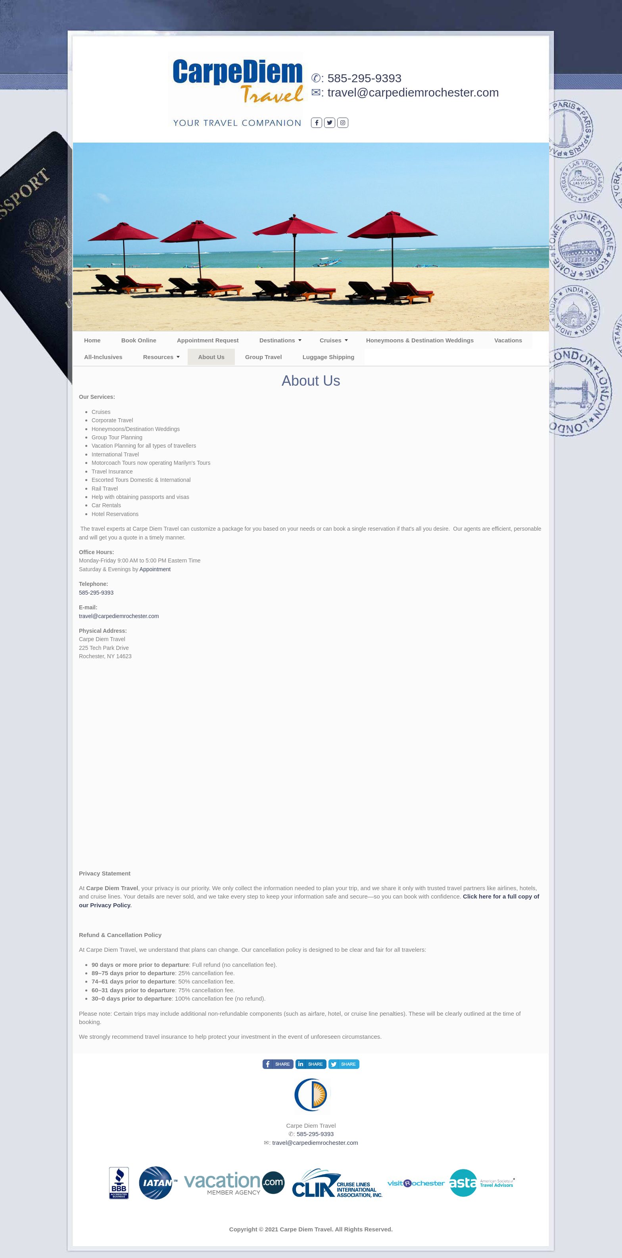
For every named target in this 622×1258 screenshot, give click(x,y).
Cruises (331, 340)
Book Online (138, 340)
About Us (211, 357)
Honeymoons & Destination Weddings (420, 340)
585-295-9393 (365, 78)
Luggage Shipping (329, 357)
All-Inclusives (103, 357)
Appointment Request (208, 340)
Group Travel (263, 357)
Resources (158, 357)
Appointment (155, 569)
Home (92, 340)
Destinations (277, 340)
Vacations (508, 340)
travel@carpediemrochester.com (413, 92)
